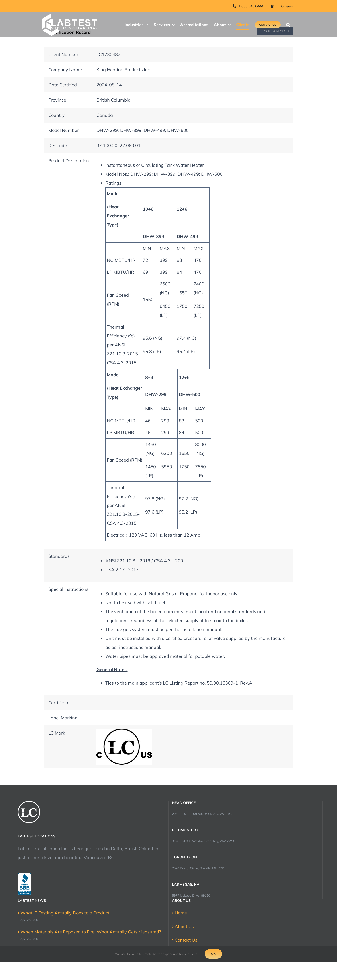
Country (56, 115)
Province (57, 100)
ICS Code (57, 145)
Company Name (65, 69)
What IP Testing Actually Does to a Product (64, 913)
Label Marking (63, 717)
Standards (59, 556)
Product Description (68, 160)
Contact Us (186, 940)
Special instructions (68, 589)
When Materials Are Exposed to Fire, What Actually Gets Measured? (90, 932)
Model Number (63, 130)
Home (181, 913)
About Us (184, 926)
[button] (288, 24)
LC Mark (56, 733)
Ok (213, 954)
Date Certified (62, 84)
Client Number (63, 54)
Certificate (58, 702)
